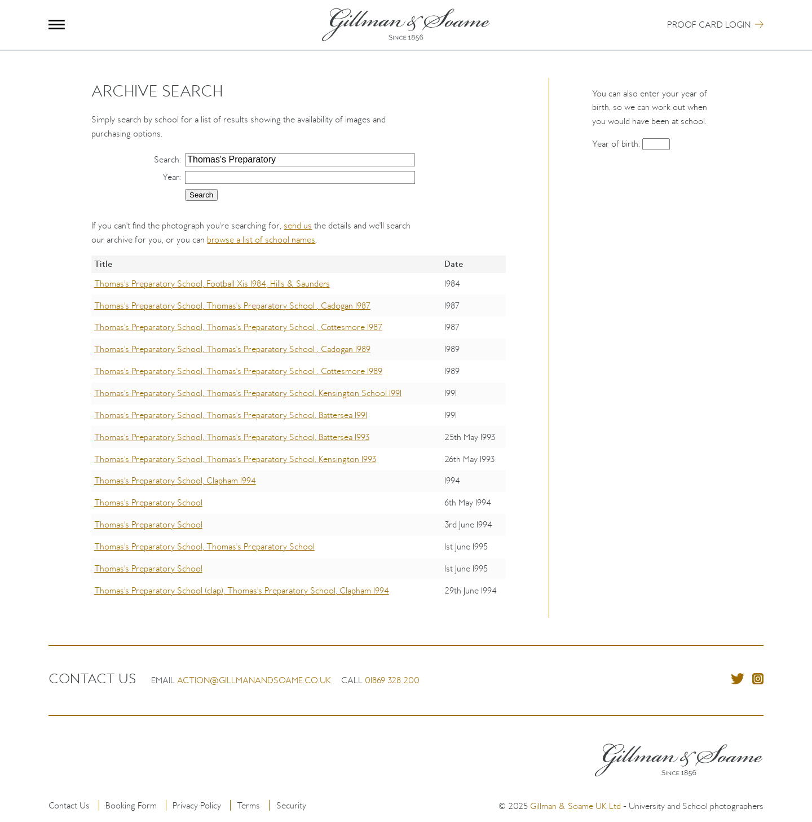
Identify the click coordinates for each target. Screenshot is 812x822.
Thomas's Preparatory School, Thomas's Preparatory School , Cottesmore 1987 (238, 327)
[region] (298, 437)
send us (298, 225)
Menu (56, 24)
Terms (248, 805)
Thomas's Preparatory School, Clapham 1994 (175, 480)
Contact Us (69, 805)
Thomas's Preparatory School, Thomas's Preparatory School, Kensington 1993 (235, 459)
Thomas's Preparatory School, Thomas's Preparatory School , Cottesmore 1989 (238, 371)
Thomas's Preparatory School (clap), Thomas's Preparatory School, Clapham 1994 (241, 590)
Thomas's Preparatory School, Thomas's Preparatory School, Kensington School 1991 (247, 393)
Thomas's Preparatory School (148, 502)
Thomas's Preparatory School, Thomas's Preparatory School (204, 546)
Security (291, 805)
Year (170, 177)
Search (166, 159)
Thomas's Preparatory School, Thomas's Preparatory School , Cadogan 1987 (232, 305)
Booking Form (131, 805)
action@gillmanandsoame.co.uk (254, 680)
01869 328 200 (392, 680)
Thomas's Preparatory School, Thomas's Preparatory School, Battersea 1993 (231, 437)
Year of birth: (617, 143)
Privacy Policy (197, 805)
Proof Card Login (709, 24)
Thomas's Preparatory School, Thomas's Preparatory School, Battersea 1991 (230, 415)
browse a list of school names (261, 239)
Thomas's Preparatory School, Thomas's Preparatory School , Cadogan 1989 (232, 349)
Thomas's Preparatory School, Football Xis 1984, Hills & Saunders (212, 283)
